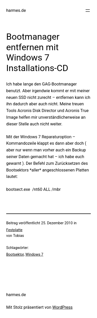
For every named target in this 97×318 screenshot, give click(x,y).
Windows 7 (34, 254)
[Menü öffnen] (88, 10)
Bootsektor (15, 254)
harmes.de (16, 10)
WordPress (62, 307)
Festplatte (14, 230)
